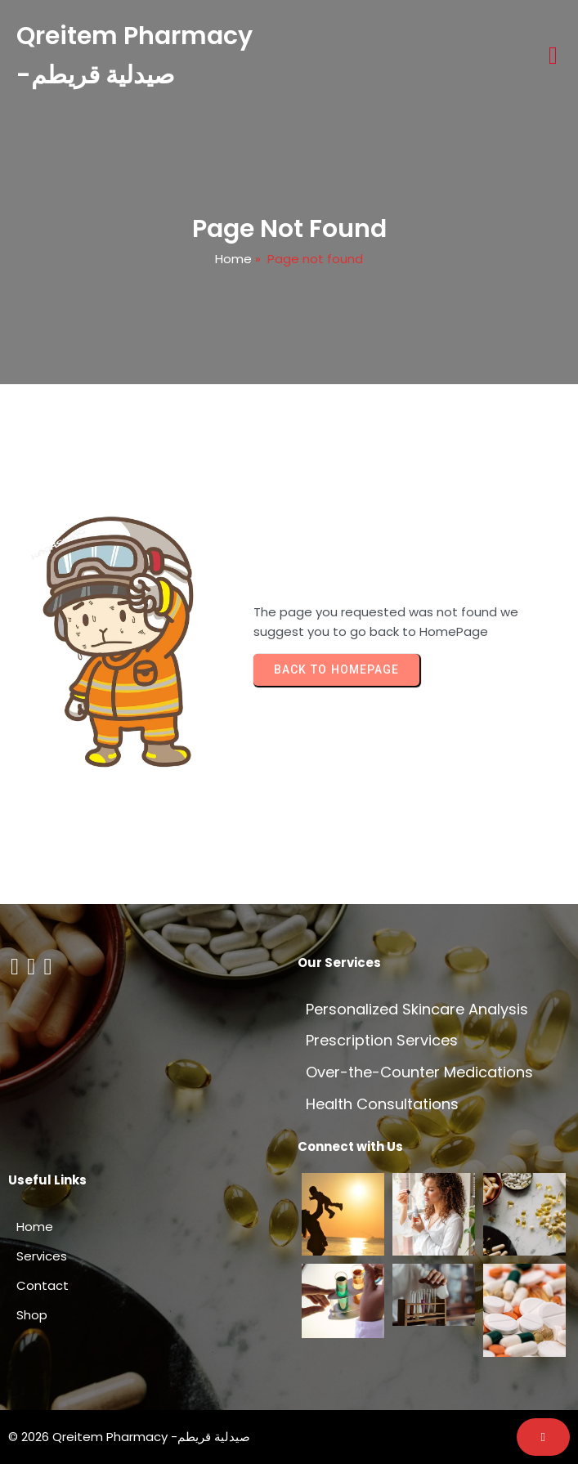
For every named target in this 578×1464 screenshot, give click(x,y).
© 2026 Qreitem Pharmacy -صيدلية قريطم (129, 1436)
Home (233, 258)
